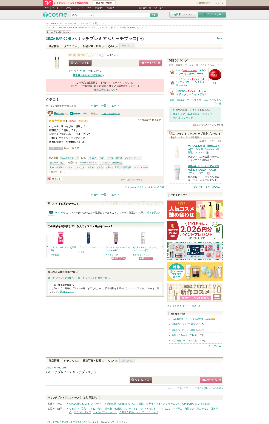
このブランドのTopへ (62, 277)
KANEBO (180, 91)
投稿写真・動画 (94, 46)
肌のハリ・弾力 (57, 162)
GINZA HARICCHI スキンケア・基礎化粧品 (92, 403)
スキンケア (67, 138)
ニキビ (110, 158)
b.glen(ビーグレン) (141, 255)
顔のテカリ (203, 408)
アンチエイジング (133, 158)
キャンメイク (112, 255)
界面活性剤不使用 (123, 167)
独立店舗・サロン (69, 158)
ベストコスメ (159, 8)
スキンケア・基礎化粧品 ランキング (192, 114)
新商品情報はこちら (104, 89)
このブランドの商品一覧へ (95, 277)
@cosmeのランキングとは (209, 125)
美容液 (91, 167)
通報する (54, 178)
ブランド (70, 8)
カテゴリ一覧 (145, 8)
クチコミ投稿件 (111, 113)
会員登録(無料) (204, 2)
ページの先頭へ (196, 388)
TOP (47, 8)
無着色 (100, 167)
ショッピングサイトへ (150, 63)
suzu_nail (59, 213)
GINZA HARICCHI (58, 38)
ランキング (57, 8)
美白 (100, 408)
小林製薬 (55, 255)
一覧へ (105, 105)
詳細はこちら (67, 291)
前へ (96, 105)
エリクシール (182, 79)
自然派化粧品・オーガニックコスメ (138, 412)
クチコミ (71, 46)
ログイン (219, 2)
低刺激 (119, 158)
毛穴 (102, 158)
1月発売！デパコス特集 (183, 329)
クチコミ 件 (77, 71)
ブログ (81, 8)
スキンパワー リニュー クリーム (191, 72)
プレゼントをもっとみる (206, 187)
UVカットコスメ (154, 408)
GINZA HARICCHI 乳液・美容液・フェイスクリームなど (149, 403)
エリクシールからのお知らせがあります (197, 79)
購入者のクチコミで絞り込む (87, 75)
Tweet (220, 38)
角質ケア (189, 408)
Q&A (89, 8)
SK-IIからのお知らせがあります (189, 70)
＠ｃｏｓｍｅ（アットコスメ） (184, 305)
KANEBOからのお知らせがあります (194, 91)
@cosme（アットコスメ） (114, 422)
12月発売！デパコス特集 (184, 340)
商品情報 (54, 46)
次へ (114, 105)
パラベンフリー (141, 167)
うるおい (93, 158)
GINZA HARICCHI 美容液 (196, 403)
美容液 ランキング (183, 118)
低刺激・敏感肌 (113, 408)
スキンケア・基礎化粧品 (111, 162)
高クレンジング (82, 412)
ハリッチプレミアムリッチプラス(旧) (108, 38)
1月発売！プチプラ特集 (183, 324)
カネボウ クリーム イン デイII (191, 93)
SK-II (178, 70)
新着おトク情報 (104, 3)
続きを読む (153, 212)
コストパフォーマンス (105, 412)
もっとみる (215, 346)
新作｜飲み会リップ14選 (184, 335)
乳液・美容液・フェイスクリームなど (67, 167)
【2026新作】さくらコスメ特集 (188, 319)
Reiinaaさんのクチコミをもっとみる (143, 187)
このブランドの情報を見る (58, 32)
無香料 (109, 167)
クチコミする (80, 63)
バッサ (81, 252)
